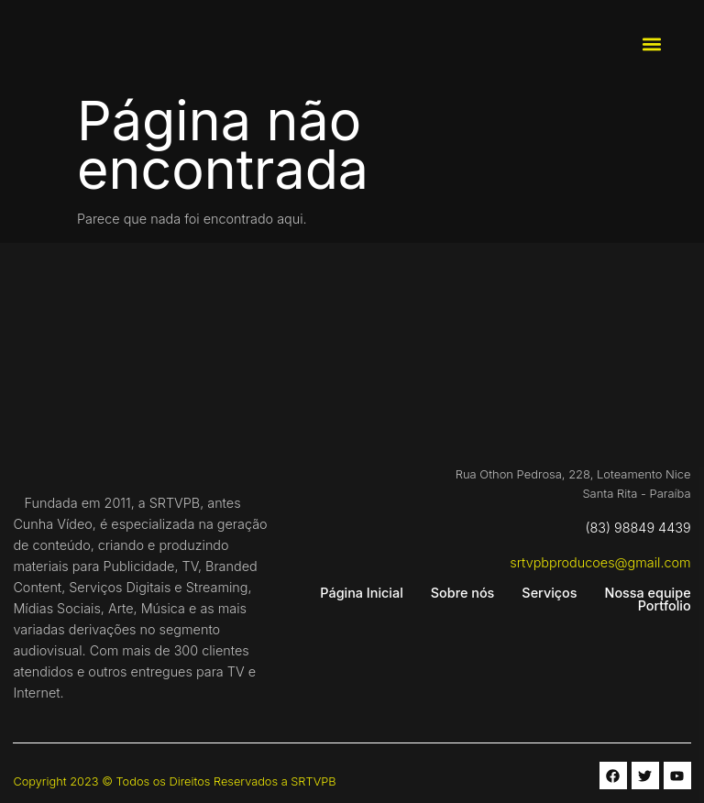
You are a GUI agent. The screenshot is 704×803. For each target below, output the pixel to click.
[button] (651, 44)
